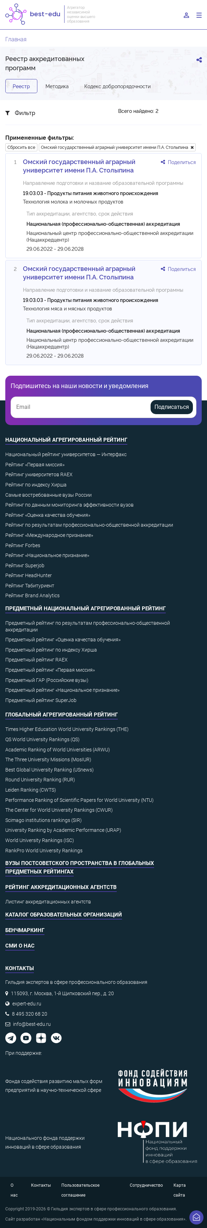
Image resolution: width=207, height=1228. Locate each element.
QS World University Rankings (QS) (42, 739)
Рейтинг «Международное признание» (49, 535)
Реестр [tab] (21, 86)
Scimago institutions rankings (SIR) (43, 820)
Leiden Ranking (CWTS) (30, 790)
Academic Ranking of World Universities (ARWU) (57, 749)
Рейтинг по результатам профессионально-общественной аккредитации (89, 525)
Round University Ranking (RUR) (40, 779)
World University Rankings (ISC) (39, 840)
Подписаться (171, 407)
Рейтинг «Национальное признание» (47, 555)
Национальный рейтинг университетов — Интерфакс (66, 454)
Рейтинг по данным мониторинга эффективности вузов (69, 505)
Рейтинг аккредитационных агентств (61, 887)
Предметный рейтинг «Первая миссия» (50, 670)
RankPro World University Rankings (44, 850)
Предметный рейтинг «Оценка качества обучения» (63, 639)
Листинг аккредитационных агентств (48, 902)
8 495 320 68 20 (29, 1014)
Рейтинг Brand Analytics (32, 595)
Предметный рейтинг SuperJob (41, 700)
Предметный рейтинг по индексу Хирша (51, 650)
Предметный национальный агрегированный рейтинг (85, 608)
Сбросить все (21, 147)
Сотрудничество (146, 1185)
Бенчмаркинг (24, 930)
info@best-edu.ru (32, 1024)
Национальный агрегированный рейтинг (66, 440)
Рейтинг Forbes (22, 545)
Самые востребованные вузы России (48, 495)
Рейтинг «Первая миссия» (35, 464)
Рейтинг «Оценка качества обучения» (47, 515)
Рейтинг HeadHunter (28, 575)
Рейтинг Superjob (24, 565)
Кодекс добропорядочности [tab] (117, 86)
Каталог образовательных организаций (63, 915)
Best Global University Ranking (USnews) (49, 770)
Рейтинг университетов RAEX (39, 474)
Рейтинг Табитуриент (29, 585)
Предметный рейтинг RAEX (36, 660)
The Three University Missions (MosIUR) (48, 759)
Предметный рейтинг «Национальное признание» (62, 690)
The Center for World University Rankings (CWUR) (59, 810)
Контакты (41, 1185)
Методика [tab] (57, 86)
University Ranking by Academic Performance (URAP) (63, 830)
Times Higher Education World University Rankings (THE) (67, 729)
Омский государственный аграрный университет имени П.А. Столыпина (117, 147)
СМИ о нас (20, 946)
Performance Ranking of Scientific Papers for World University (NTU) (79, 800)
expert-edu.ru (26, 1003)
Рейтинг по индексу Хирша (36, 485)
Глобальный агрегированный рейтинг (61, 715)
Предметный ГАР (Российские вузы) (47, 680)
